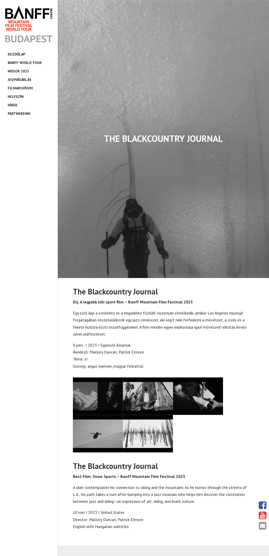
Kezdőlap (16, 54)
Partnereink (19, 113)
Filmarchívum (20, 88)
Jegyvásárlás (19, 79)
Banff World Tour (25, 62)
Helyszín (16, 96)
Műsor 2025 (18, 71)
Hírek (12, 105)
